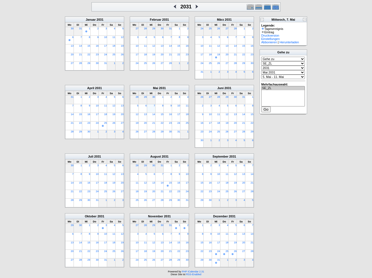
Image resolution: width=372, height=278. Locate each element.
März (220, 19)
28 (80, 63)
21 (80, 54)
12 (122, 37)
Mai (155, 88)
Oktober (90, 216)
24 (105, 54)
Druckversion (270, 35)
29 (89, 63)
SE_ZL (283, 88)
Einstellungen (270, 39)
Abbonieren (269, 42)
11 (113, 37)
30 (72, 28)
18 (113, 45)
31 (80, 28)
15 (89, 45)
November (155, 216)
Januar (91, 19)
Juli (90, 156)
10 (105, 37)
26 (122, 54)
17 (105, 45)
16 (97, 45)
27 (72, 63)
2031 (99, 19)
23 (97, 54)
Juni (220, 88)
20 (72, 54)
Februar (155, 19)
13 (72, 45)
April (90, 88)
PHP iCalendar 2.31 (193, 271)
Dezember (220, 216)
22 (89, 54)
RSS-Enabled (193, 274)
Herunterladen (289, 42)
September (221, 156)
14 (80, 45)
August (155, 156)
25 (113, 54)
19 (122, 45)
